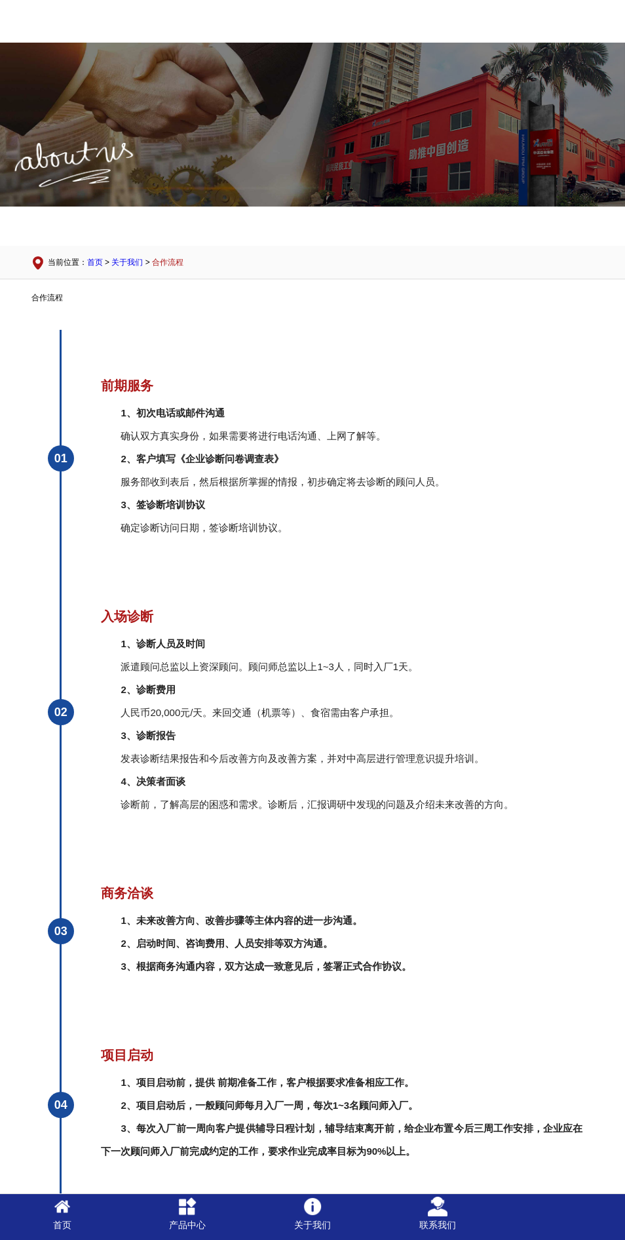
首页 (95, 262)
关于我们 (127, 262)
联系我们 (437, 1213)
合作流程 (167, 262)
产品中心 (187, 1213)
